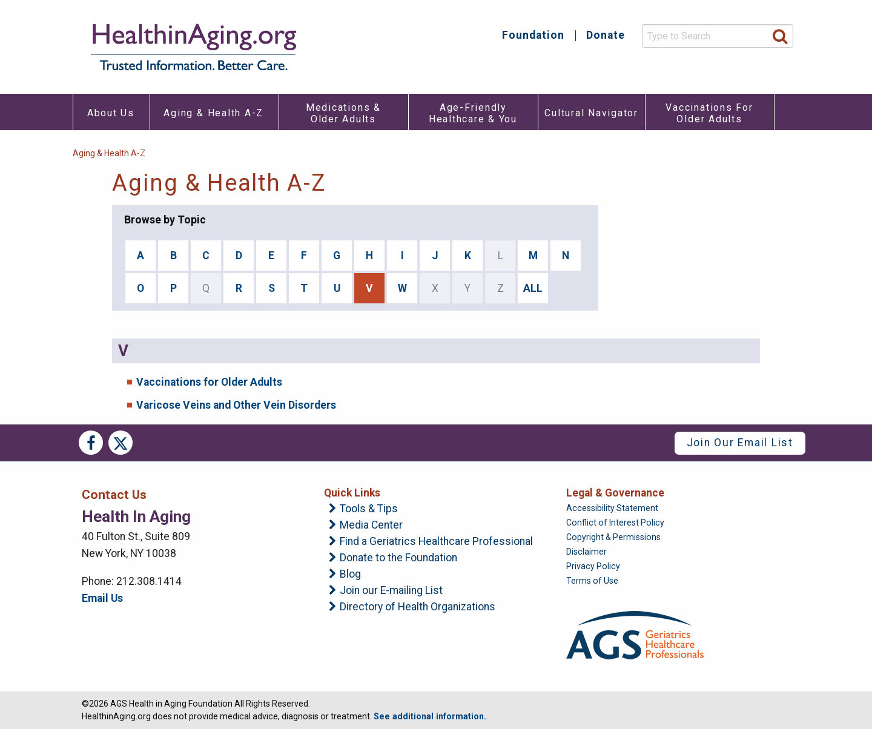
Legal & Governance (615, 493)
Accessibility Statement (612, 508)
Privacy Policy (593, 566)
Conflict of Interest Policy (615, 522)
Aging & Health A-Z (109, 153)
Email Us (102, 598)
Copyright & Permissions (613, 537)
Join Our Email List (740, 443)
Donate (605, 35)
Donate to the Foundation (398, 558)
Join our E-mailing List (391, 591)
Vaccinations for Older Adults (209, 382)
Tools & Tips (369, 509)
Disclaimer (586, 551)
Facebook (91, 442)
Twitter (120, 442)
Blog (350, 574)
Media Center (371, 525)
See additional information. (430, 716)
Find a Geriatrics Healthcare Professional (436, 541)
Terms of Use (592, 580)
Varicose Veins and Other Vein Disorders (236, 405)
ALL (533, 288)
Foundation (533, 35)
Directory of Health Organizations (417, 607)
